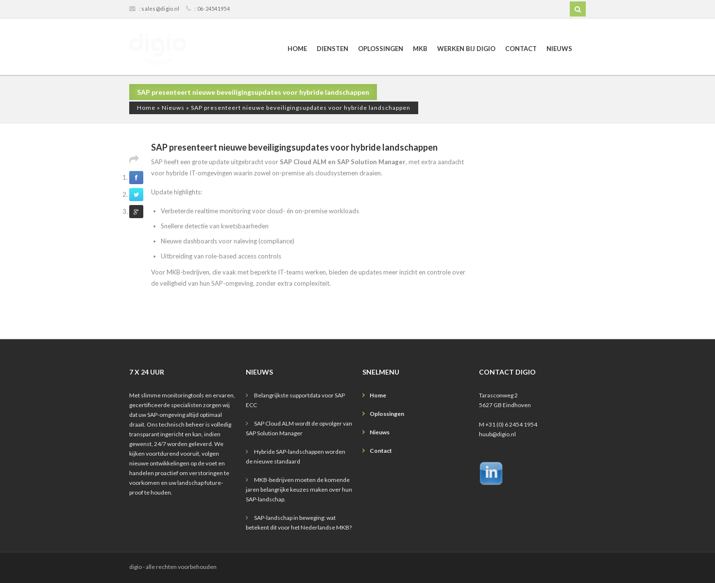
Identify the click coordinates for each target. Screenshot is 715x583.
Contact (521, 48)
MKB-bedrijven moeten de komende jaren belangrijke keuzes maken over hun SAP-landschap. (299, 489)
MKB (420, 48)
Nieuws (559, 48)
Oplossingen (380, 48)
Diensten (332, 48)
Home (297, 48)
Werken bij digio (466, 48)
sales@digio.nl (160, 8)
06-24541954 (213, 8)
